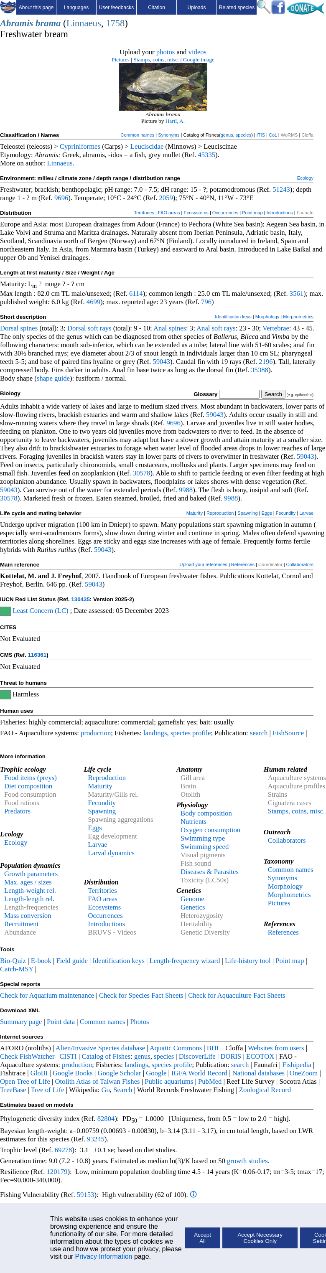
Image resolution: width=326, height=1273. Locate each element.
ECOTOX (260, 1056)
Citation (156, 7)
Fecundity (286, 513)
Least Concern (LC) (40, 611)
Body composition (206, 813)
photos (165, 52)
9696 (61, 198)
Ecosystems (196, 212)
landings (155, 733)
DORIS (230, 1056)
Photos (139, 1022)
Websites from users (276, 1048)
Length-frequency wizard (185, 961)
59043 (161, 362)
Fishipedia (296, 1065)
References (243, 564)
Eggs (267, 513)
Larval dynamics (111, 853)
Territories (144, 212)
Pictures (121, 59)
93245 (95, 1139)
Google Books (73, 1073)
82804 (106, 1119)
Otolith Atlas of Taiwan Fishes (97, 1081)
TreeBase (13, 1090)
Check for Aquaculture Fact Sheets (236, 995)
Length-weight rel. (30, 890)
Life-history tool (248, 961)
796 (206, 302)
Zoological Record (265, 1090)
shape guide (53, 378)
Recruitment (21, 924)
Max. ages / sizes (28, 882)
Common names (137, 134)
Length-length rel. (29, 899)
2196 (266, 362)
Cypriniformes (80, 146)
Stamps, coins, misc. (156, 59)
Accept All (202, 1238)
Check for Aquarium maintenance (47, 995)
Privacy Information (103, 1256)
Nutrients (193, 822)
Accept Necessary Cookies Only (259, 1238)
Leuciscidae (147, 146)
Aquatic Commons (176, 1048)
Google (156, 1073)
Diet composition (28, 786)
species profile (191, 733)
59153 (85, 1195)
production (96, 733)
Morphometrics (298, 316)
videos (197, 52)
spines (29, 328)
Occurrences (225, 212)
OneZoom (304, 1073)
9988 (186, 490)
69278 (63, 1150)
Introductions (280, 212)
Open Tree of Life (25, 1081)
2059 (166, 198)
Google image (198, 59)
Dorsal (9, 328)
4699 (93, 302)
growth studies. (247, 1161)
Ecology (305, 177)
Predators (17, 811)
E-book (41, 961)
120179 (56, 1172)
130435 (80, 599)
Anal (160, 328)
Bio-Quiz (13, 961)
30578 (141, 473)
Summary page (21, 1022)
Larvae (306, 513)
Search (122, 1090)
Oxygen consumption (210, 830)
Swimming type (203, 838)
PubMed (210, 1081)
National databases (258, 1073)
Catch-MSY (16, 969)
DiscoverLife (197, 1056)
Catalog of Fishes (106, 1056)
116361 (37, 655)
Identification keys (233, 316)
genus (227, 134)
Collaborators (299, 564)
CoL (273, 134)
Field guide (71, 961)
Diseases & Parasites (210, 872)
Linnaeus (83, 23)
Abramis (16, 23)
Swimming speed (205, 847)
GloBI (39, 1073)
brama (48, 23)
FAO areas (169, 212)
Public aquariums (169, 1081)
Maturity (194, 513)
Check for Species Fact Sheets (141, 995)
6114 (136, 293)
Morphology (267, 316)
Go (105, 1090)
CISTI (68, 1056)
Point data (61, 1022)
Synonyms (168, 134)
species (243, 134)
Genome (192, 899)
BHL (214, 1048)
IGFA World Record (199, 1073)
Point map (252, 212)
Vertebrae (275, 328)
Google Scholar (119, 1073)
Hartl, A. (175, 121)
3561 (296, 293)
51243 (281, 189)
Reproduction (220, 513)
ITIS (261, 134)
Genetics (193, 907)
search (259, 733)
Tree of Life (47, 1090)
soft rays (100, 328)
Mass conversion (27, 916)
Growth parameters (31, 874)
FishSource (288, 733)
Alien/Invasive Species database (100, 1048)
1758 (115, 23)
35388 (259, 370)
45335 (206, 155)
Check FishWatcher (27, 1056)
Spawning (247, 513)
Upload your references (203, 564)
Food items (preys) (30, 778)
